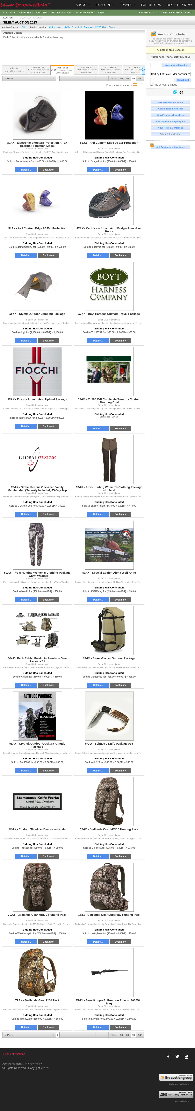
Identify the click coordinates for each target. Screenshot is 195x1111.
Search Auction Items (33, 12)
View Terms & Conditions (170, 128)
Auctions (9, 12)
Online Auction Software (179, 1084)
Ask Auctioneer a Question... (167, 146)
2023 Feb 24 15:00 (134, 70)
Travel (127, 5)
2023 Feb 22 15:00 (38, 70)
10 (121, 78)
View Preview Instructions (170, 102)
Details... (26, 169)
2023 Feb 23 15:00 (62, 70)
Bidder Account (62, 12)
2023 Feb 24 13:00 (110, 70)
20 (127, 78)
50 (133, 78)
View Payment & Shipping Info (170, 121)
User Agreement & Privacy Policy (22, 1063)
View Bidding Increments (170, 109)
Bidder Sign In (148, 12)
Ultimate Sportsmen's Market (25, 5)
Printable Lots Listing (170, 134)
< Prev (9, 78)
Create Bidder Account (176, 12)
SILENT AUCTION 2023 (30, 18)
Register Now (179, 5)
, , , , (81, 27)
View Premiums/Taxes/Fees (170, 115)
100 (140, 78)
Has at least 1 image (163, 84)
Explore (105, 5)
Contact (102, 12)
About (83, 5)
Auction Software (182, 1101)
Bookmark (48, 169)
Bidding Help (84, 12)
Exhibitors (151, 5)
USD (22, 27)
